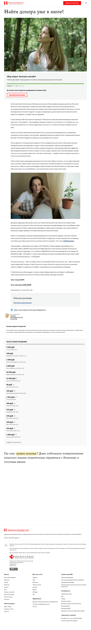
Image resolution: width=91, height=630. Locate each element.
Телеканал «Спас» (9, 609)
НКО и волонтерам (9, 594)
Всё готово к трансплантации (23, 303)
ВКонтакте (35, 582)
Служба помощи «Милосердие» (69, 620)
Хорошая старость (66, 601)
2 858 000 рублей (68, 241)
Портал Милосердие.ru (10, 577)
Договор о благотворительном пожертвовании (45, 602)
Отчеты (35, 606)
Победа (63, 599)
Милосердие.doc (65, 606)
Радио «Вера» (7, 606)
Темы (5, 589)
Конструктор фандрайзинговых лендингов (72, 580)
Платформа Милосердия (67, 582)
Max (34, 594)
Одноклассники (37, 585)
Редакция (6, 580)
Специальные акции (66, 594)
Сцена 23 (6, 611)
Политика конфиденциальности (41, 604)
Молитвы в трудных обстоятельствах (71, 603)
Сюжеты (6, 587)
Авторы (6, 582)
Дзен (34, 580)
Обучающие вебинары (67, 577)
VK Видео (35, 592)
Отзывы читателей (9, 592)
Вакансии (6, 585)
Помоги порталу (72, 3)
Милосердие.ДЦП (65, 608)
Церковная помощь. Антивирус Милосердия (72, 611)
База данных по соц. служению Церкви (71, 618)
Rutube (34, 589)
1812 (62, 596)
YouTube (35, 587)
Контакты (6, 599)
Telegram (35, 577)
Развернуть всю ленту (13, 442)
